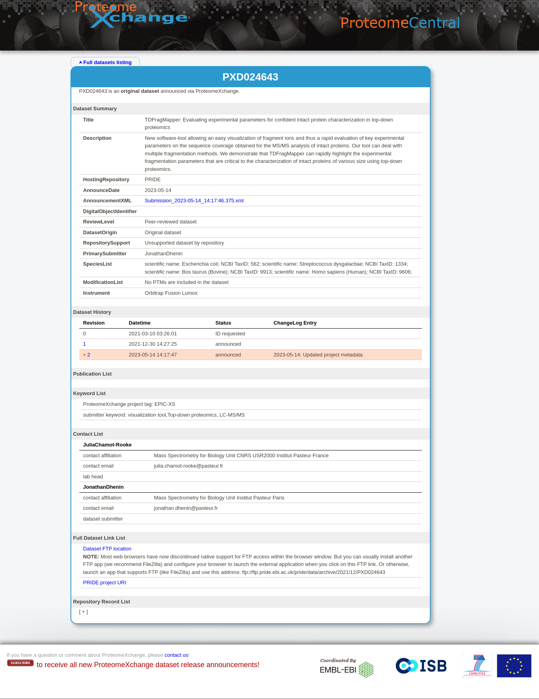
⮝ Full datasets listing (105, 62)
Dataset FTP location (107, 549)
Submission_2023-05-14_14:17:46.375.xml (194, 201)
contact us (176, 655)
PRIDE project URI (104, 582)
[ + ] (83, 612)
